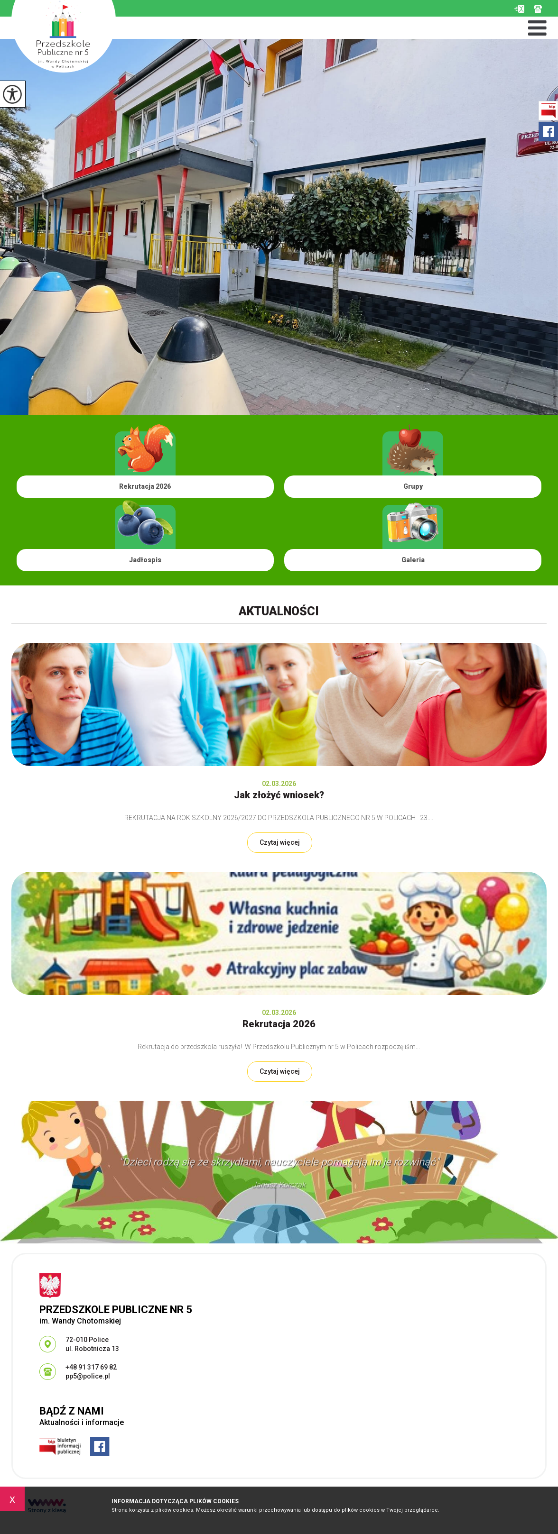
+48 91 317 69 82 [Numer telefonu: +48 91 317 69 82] (91, 1367)
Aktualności (279, 611)
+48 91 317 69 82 (538, 9)
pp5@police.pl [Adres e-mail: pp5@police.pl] (87, 1376)
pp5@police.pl (519, 9)
